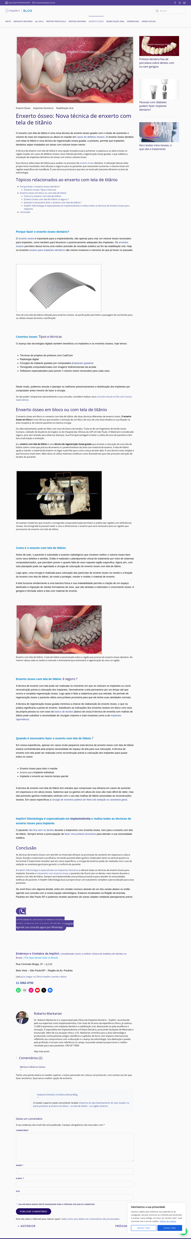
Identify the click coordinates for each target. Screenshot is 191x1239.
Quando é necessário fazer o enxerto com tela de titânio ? (53, 202)
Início (8, 21)
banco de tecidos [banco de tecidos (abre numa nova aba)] (64, 711)
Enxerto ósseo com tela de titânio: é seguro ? (46, 199)
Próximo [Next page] (123, 1226)
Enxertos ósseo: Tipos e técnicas (40, 189)
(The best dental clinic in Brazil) (40, 957)
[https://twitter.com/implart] (179, 2)
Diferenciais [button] (133, 21)
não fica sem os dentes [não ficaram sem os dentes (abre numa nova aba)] (41, 830)
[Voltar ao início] (18, 10)
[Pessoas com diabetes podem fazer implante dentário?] (159, 88)
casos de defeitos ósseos (91, 136)
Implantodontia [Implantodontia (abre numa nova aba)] (80, 818)
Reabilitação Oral (64, 108)
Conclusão (25, 212)
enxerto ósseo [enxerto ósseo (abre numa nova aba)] (26, 238)
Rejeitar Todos (143, 1228)
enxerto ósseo (87, 163)
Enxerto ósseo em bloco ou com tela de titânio (43, 192)
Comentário (22, 1130)
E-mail (20, 1178)
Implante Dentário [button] (23, 21)
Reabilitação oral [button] (115, 21)
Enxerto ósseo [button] (96, 21)
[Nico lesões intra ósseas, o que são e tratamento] (159, 131)
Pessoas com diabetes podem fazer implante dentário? (153, 105)
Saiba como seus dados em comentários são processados (90, 1218)
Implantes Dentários (43, 108)
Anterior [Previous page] (26, 1226)
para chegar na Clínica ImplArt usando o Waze (43, 976)
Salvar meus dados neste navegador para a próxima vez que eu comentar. (55, 1204)
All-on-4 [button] (39, 21)
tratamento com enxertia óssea (52, 873)
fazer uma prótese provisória (81, 834)
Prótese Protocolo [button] (56, 21)
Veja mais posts (42, 1051)
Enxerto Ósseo (23, 108)
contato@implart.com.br (43, 2)
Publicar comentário (33, 1211)
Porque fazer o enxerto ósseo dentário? (40, 186)
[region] (156, 1218)
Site (18, 1191)
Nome (19, 1165)
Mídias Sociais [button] (149, 21)
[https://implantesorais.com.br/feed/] (184, 2)
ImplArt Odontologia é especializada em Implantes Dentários (48, 870)
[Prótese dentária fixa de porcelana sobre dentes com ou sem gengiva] (159, 45)
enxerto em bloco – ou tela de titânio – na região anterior (79, 1106)
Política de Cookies (168, 1221)
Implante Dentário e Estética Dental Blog (57, 1094)
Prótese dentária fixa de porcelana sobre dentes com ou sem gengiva (156, 62)
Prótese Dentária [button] (77, 21)
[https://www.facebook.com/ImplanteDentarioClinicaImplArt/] (175, 2)
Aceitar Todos (170, 1228)
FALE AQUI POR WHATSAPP (17, 2)
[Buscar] (170, 11)
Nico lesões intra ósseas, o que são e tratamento (155, 147)
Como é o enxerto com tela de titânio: (43, 196)
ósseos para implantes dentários (47, 250)
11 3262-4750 (24, 982)
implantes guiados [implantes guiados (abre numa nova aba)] (82, 363)
